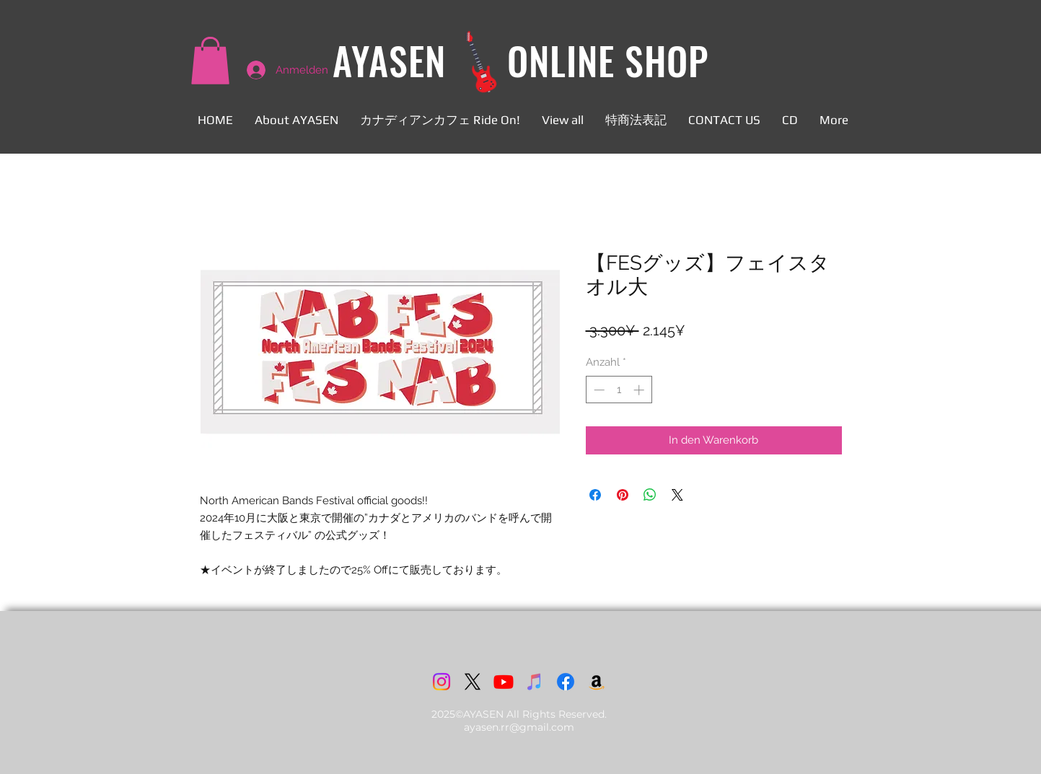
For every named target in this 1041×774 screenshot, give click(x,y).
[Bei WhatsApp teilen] (650, 494)
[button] (210, 60)
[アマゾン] (596, 681)
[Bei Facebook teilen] (595, 494)
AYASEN (389, 60)
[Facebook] (565, 681)
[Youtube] (503, 681)
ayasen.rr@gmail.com (519, 727)
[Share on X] (677, 494)
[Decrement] (597, 390)
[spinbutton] (619, 390)
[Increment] (640, 390)
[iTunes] (534, 681)
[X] (472, 681)
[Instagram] (441, 681)
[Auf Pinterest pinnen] (622, 494)
